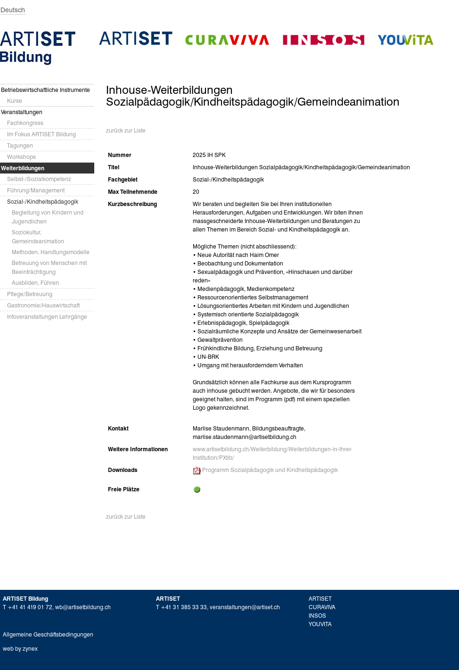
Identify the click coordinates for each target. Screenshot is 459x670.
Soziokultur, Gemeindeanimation (38, 237)
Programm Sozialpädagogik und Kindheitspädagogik (270, 469)
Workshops (21, 156)
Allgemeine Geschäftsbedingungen (48, 634)
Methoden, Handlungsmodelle (51, 252)
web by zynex (20, 648)
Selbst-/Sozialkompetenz (39, 178)
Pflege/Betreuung (29, 294)
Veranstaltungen (21, 112)
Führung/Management (36, 190)
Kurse (14, 100)
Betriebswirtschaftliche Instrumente (45, 89)
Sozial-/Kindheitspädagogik (42, 201)
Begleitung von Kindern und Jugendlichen (47, 217)
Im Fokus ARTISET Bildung (41, 134)
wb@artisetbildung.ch (83, 607)
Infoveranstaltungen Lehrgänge (47, 316)
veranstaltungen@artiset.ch (245, 607)
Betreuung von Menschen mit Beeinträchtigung (49, 267)
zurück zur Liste (126, 130)
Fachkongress (25, 122)
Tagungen (20, 145)
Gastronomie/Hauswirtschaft (43, 305)
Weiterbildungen (22, 168)
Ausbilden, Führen (35, 282)
